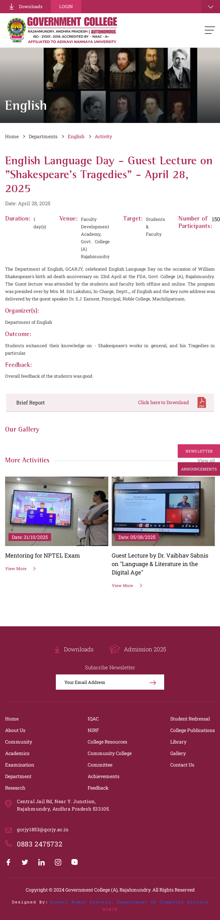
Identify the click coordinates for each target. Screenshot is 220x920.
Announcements (199, 469)
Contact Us (182, 764)
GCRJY (110, 909)
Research (15, 788)
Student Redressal (190, 718)
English (76, 136)
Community (18, 741)
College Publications (192, 730)
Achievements (103, 776)
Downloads (25, 6)
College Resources (107, 741)
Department (18, 776)
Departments (43, 136)
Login (66, 6)
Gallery (178, 753)
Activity (103, 136)
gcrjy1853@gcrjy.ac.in (43, 829)
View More (20, 568)
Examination (19, 764)
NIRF (93, 730)
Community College (110, 753)
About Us (15, 730)
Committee (100, 764)
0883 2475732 (39, 843)
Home (12, 136)
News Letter (199, 451)
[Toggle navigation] (210, 6)
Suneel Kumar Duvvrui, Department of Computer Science (129, 902)
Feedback (98, 788)
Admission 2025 (137, 649)
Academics (17, 753)
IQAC (93, 718)
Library (178, 741)
